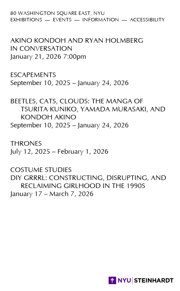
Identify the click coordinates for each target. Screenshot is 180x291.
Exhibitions (26, 20)
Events (62, 20)
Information (100, 20)
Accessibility (147, 20)
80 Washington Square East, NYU (57, 13)
